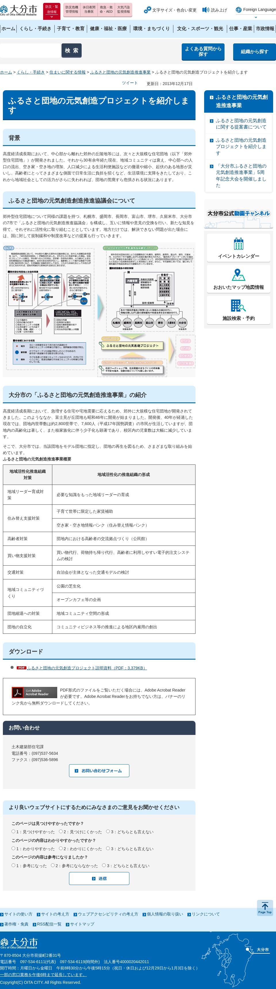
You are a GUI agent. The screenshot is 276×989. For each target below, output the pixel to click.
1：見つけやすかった (35, 831)
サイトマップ (82, 924)
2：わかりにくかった (83, 848)
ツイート (130, 82)
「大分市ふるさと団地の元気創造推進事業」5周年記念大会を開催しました (241, 176)
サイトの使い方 (18, 914)
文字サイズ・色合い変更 (174, 10)
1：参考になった (31, 865)
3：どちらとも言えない (132, 831)
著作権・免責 (16, 924)
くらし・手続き (31, 72)
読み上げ (219, 10)
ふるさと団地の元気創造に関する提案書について (241, 123)
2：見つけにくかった (83, 831)
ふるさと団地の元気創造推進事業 (120, 72)
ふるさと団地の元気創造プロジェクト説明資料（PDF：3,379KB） (87, 668)
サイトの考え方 (55, 914)
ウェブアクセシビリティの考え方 (108, 914)
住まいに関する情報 (67, 72)
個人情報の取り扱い (165, 914)
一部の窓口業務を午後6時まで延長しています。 (43, 974)
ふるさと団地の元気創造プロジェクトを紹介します (241, 146)
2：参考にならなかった (77, 865)
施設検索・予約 (239, 318)
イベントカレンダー (238, 256)
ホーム (6, 72)
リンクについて (206, 914)
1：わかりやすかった (35, 848)
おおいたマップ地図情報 (238, 287)
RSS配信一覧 (49, 924)
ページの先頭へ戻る (265, 908)
